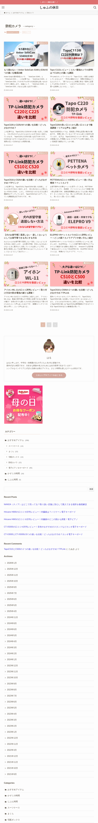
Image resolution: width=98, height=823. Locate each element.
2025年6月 (12, 599)
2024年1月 (12, 659)
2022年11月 (12, 744)
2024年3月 (12, 647)
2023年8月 (12, 690)
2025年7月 (12, 593)
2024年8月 (12, 623)
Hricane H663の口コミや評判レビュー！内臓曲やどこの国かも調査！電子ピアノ (41, 519)
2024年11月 (12, 617)
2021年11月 (12, 762)
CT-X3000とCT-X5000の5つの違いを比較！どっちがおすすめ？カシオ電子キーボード (43, 534)
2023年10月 (12, 677)
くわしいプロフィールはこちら (49, 375)
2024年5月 (12, 635)
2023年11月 (12, 671)
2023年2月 (12, 726)
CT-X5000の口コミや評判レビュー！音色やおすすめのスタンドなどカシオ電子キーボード (45, 527)
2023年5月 (12, 708)
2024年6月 (12, 629)
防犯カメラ (15, 462)
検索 (91, 489)
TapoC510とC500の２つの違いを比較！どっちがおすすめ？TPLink (34, 549)
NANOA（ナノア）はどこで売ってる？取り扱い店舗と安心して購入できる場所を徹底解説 (45, 504)
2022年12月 (12, 738)
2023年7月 (12, 696)
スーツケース (16, 446)
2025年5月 (12, 605)
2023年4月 (12, 714)
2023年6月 (12, 702)
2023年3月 (12, 720)
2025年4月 (12, 611)
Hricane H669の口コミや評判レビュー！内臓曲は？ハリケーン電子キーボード (40, 512)
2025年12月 (12, 569)
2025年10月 (12, 581)
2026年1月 (12, 563)
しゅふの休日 (49, 7)
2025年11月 (12, 575)
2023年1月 (12, 732)
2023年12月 (12, 665)
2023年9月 (12, 684)
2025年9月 (12, 587)
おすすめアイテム (13, 32)
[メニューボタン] (3, 7)
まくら (13, 451)
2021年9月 (12, 774)
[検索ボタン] (95, 7)
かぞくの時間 (16, 473)
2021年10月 (12, 768)
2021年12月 (12, 756)
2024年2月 (12, 653)
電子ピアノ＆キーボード (20, 468)
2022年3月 (12, 750)
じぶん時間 (14, 479)
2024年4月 (12, 641)
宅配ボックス (16, 457)
